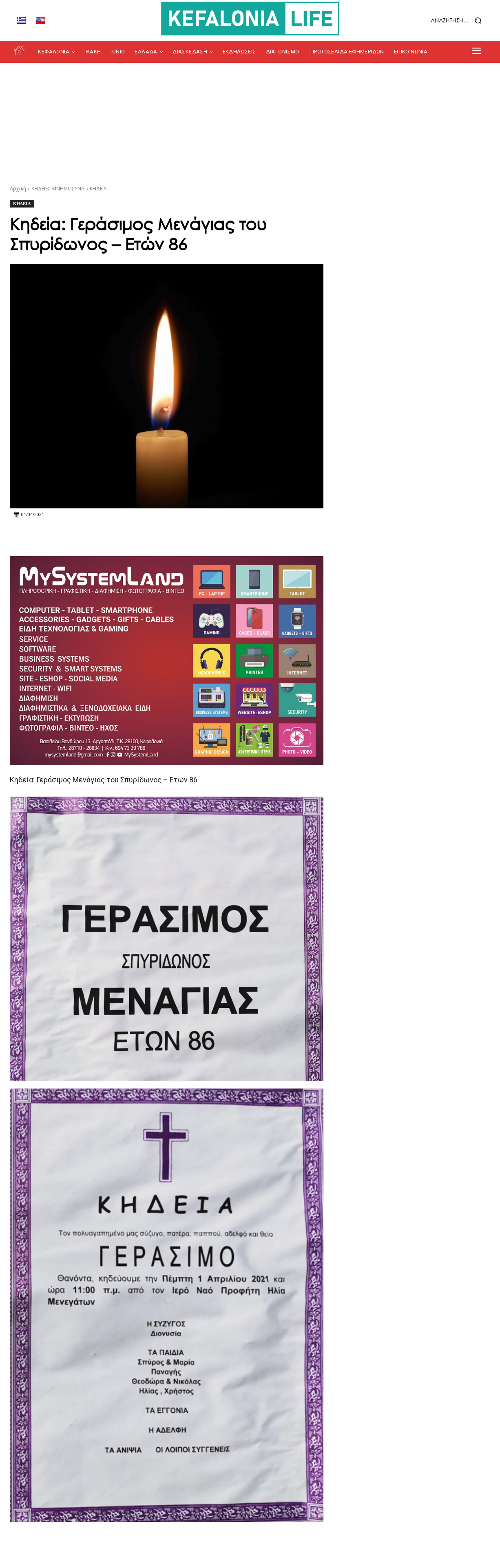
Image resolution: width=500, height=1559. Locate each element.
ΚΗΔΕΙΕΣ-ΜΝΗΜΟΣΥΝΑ (57, 188)
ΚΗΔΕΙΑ (98, 188)
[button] (435, 20)
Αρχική (18, 188)
